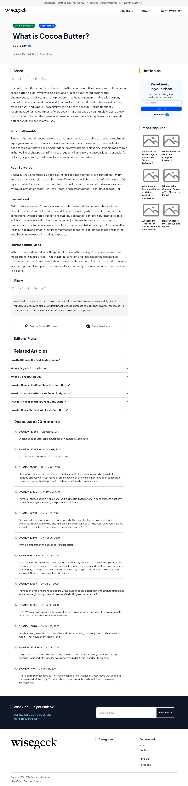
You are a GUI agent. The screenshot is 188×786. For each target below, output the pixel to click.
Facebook (145, 764)
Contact (144, 750)
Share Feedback (98, 326)
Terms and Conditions (34, 781)
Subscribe (161, 109)
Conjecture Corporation (41, 777)
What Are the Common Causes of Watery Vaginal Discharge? (151, 192)
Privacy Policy (16, 781)
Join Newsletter (171, 10)
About (142, 745)
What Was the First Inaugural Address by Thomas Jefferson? (149, 157)
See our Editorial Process (40, 326)
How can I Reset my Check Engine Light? (171, 223)
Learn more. (139, 3)
